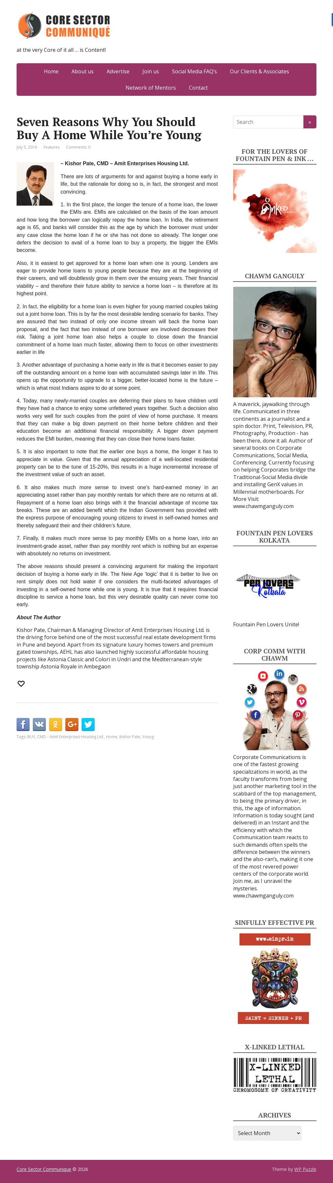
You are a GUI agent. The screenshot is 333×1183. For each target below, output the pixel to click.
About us (83, 71)
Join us (150, 71)
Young (148, 736)
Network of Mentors (151, 87)
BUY (31, 736)
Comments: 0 (78, 147)
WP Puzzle (305, 1169)
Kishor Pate (129, 736)
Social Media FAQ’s (194, 71)
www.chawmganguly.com (263, 506)
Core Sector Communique (44, 1169)
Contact (198, 87)
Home (51, 71)
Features (52, 147)
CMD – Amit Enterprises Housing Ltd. (70, 736)
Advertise (118, 71)
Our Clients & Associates (259, 71)
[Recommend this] (22, 684)
